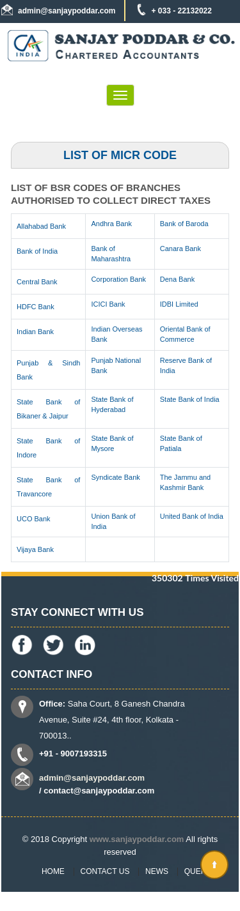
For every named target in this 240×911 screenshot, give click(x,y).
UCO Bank (34, 519)
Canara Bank (180, 248)
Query (197, 871)
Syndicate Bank (115, 477)
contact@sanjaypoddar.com (99, 790)
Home (53, 871)
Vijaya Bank (35, 549)
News (156, 871)
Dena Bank (177, 279)
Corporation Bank (118, 279)
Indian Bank (35, 331)
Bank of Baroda (184, 223)
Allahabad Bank (41, 226)
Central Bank (37, 282)
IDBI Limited (179, 304)
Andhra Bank (111, 223)
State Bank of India (190, 399)
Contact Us (105, 871)
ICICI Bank (108, 304)
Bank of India (37, 251)
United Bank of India (191, 516)
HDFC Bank (35, 306)
